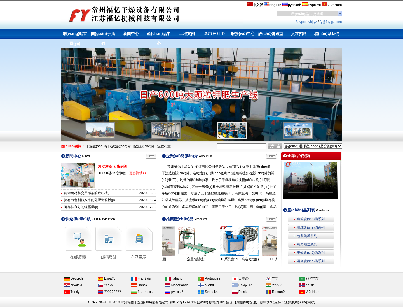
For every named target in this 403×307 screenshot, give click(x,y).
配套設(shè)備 (143, 146)
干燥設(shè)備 (96, 146)
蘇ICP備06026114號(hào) (189, 302)
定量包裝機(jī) (205, 259)
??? (272, 278)
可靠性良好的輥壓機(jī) (81, 207)
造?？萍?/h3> (214, 34)
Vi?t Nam (309, 292)
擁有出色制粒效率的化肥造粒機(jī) (89, 200)
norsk (306, 285)
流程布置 (164, 146)
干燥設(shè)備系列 (311, 253)
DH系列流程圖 (163, 259)
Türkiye (72, 292)
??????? (309, 278)
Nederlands (177, 285)
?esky (105, 285)
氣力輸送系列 (307, 244)
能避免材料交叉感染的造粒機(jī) (88, 193)
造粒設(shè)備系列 (311, 219)
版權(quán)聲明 (220, 302)
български (142, 292)
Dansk (139, 285)
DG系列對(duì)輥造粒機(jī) (246, 259)
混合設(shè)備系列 (311, 261)
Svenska (208, 292)
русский (174, 292)
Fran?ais (141, 278)
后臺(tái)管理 (246, 302)
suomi (206, 285)
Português (209, 278)
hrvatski (73, 285)
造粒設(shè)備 (120, 146)
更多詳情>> (138, 173)
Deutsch (73, 278)
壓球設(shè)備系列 (311, 227)
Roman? (275, 292)
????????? (109, 292)
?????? (274, 285)
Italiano (173, 278)
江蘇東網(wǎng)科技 (299, 302)
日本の (240, 278)
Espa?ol (107, 278)
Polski (239, 292)
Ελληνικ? (242, 285)
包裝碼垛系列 (307, 236)
